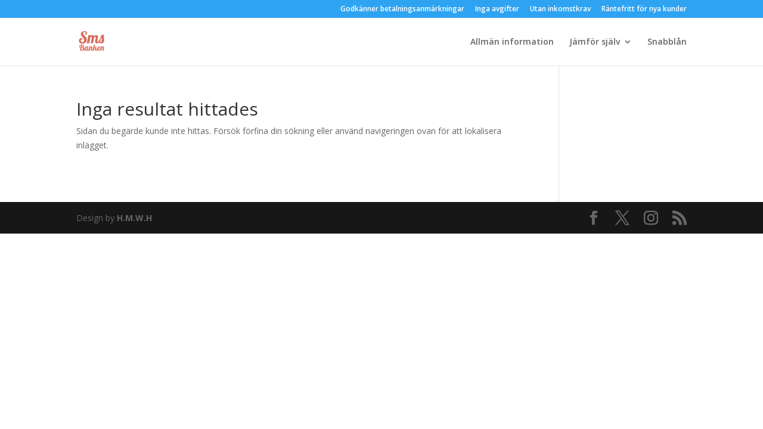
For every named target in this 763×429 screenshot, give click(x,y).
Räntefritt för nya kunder (644, 9)
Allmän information (512, 42)
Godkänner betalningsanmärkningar (402, 9)
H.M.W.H (134, 217)
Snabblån (667, 42)
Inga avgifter (497, 9)
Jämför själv (594, 42)
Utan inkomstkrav (560, 9)
